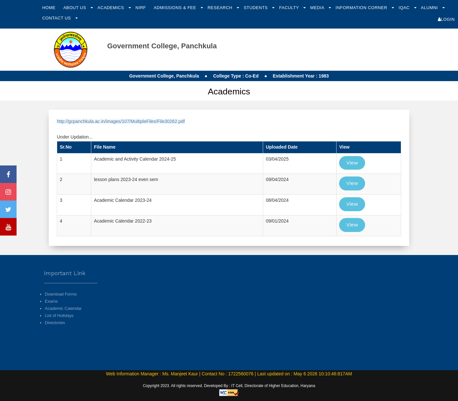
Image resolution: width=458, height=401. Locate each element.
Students (256, 7)
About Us (75, 7)
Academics (111, 7)
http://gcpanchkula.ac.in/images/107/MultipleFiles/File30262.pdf (121, 121)
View (352, 163)
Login (446, 19)
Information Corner (362, 7)
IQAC (405, 7)
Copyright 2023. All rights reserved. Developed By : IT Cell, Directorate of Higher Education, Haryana (229, 385)
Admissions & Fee (175, 7)
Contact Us (57, 18)
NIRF (140, 7)
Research (221, 7)
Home (49, 7)
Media (317, 7)
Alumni (430, 7)
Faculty (289, 7)
